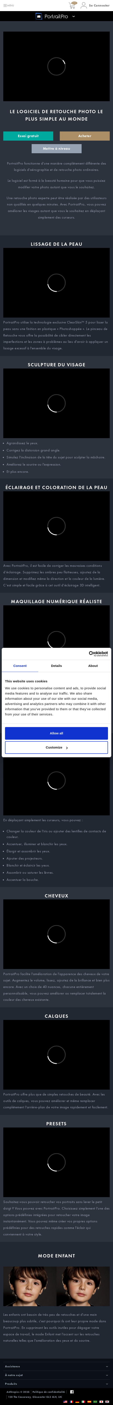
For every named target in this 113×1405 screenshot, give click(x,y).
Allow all (56, 733)
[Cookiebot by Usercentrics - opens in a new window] (89, 654)
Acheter (84, 136)
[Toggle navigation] (8, 5)
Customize (57, 747)
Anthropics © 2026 (18, 1392)
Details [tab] (56, 666)
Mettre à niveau (56, 148)
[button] (95, 5)
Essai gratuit (28, 136)
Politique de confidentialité (49, 1392)
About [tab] (93, 666)
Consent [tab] (20, 666)
